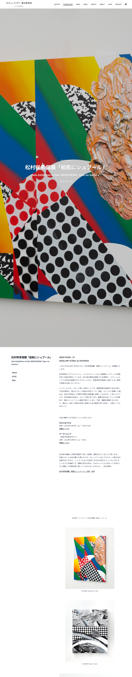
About (14, 372)
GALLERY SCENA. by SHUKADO (19, 4)
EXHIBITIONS (68, 4)
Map (14, 380)
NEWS (85, 4)
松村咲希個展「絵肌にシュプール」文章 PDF (77, 471)
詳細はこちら (64, 429)
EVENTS (93, 4)
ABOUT (102, 4)
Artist (14, 376)
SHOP (110, 4)
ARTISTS (57, 4)
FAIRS (78, 4)
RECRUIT (119, 4)
